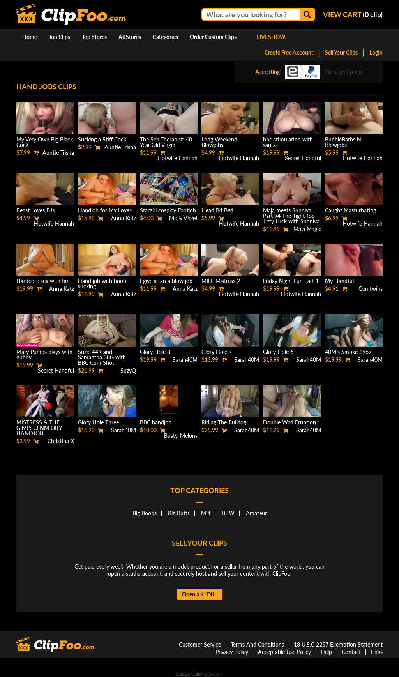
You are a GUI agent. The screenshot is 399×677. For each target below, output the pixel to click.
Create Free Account (289, 52)
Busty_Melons (181, 435)
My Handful (339, 281)
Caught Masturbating (350, 210)
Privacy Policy (231, 652)
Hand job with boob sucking (102, 284)
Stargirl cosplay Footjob (168, 210)
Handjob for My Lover (104, 210)
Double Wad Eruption (289, 422)
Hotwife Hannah (177, 158)
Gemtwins (370, 288)
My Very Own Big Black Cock (44, 142)
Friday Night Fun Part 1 (291, 281)
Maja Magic (307, 229)
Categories (165, 37)
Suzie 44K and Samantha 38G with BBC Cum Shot (102, 357)
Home (29, 37)
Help (326, 652)
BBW (228, 513)
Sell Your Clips (341, 52)
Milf (205, 513)
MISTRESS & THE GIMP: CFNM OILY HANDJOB (39, 428)
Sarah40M (185, 359)
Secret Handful (303, 158)
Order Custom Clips (213, 37)
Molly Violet (183, 218)
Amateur (256, 513)
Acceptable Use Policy (284, 652)
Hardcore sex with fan (43, 281)
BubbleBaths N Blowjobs (343, 142)
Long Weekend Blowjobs (219, 142)
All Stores (129, 37)
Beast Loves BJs (35, 210)
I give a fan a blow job (166, 281)
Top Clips (59, 37)
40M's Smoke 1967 (348, 351)
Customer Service (200, 644)
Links (377, 652)
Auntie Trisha (58, 152)
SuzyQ (128, 370)
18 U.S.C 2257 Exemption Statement (338, 644)
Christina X (61, 441)
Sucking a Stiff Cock (102, 139)
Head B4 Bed (217, 210)
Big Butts (179, 513)
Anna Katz (123, 218)
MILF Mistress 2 (220, 281)
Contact (351, 652)
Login (376, 52)
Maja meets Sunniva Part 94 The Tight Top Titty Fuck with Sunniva (291, 215)
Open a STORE (199, 594)
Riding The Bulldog (223, 422)
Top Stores (94, 37)
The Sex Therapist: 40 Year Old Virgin (166, 142)
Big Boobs (144, 513)
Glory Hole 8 (155, 351)
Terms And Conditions (257, 644)
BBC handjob (155, 422)
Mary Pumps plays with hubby (44, 354)
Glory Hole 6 (278, 351)
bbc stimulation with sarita (288, 142)
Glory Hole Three (98, 422)
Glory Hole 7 (216, 351)
